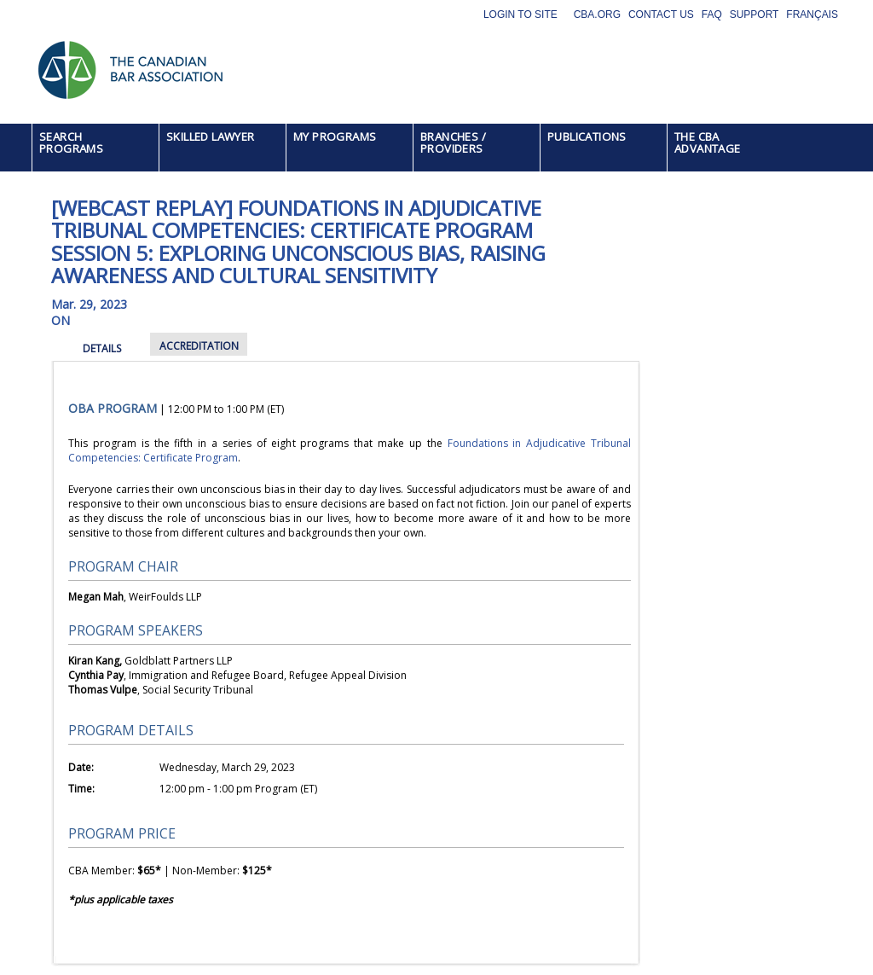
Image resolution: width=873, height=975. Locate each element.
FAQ (712, 14)
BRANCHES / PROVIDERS (453, 142)
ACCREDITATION (199, 346)
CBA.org (597, 14)
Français (812, 14)
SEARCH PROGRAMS (71, 142)
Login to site (520, 14)
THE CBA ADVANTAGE (707, 142)
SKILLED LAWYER (210, 136)
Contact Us (661, 14)
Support (754, 14)
